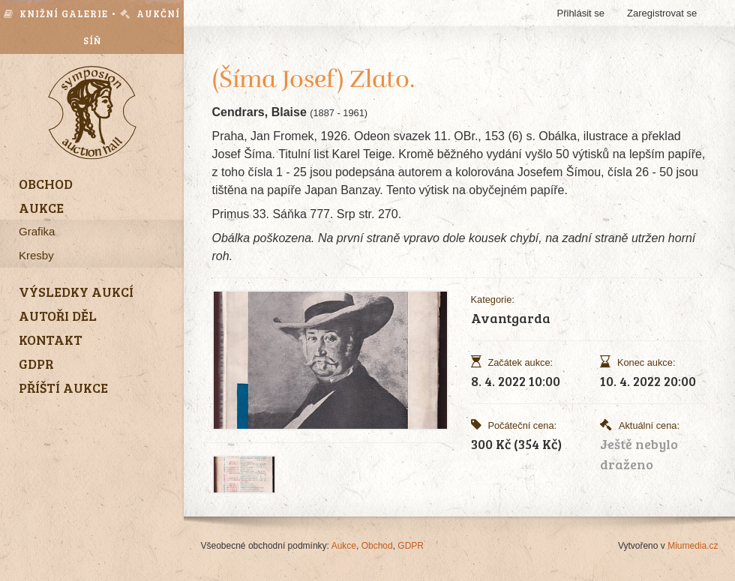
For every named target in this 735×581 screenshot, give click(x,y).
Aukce (344, 546)
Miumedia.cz (693, 546)
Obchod (377, 546)
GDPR (411, 546)
